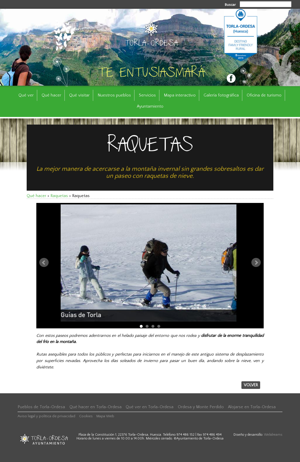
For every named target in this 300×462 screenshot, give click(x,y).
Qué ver (26, 95)
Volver (251, 385)
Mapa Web (105, 416)
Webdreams (273, 435)
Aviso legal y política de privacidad (46, 416)
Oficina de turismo (264, 95)
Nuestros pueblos (114, 95)
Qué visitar (79, 95)
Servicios (147, 95)
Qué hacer (51, 95)
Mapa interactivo (180, 95)
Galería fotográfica (221, 95)
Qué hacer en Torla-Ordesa (95, 407)
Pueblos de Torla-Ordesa (41, 407)
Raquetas (59, 196)
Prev (44, 262)
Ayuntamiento (150, 106)
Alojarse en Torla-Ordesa (252, 407)
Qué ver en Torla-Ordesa (149, 407)
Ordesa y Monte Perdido (201, 407)
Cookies (86, 416)
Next (256, 262)
